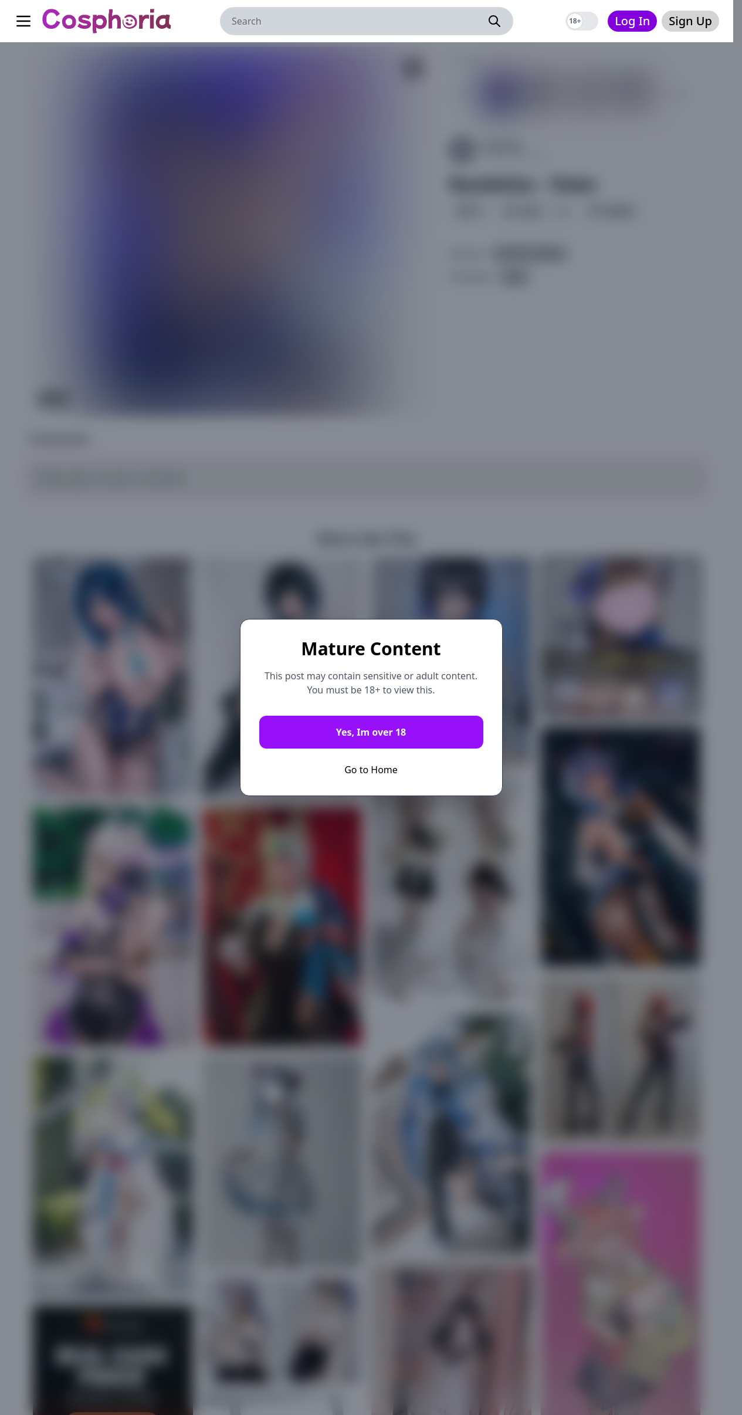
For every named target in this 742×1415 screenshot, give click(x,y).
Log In (632, 21)
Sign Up (690, 21)
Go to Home (371, 769)
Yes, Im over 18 (371, 732)
